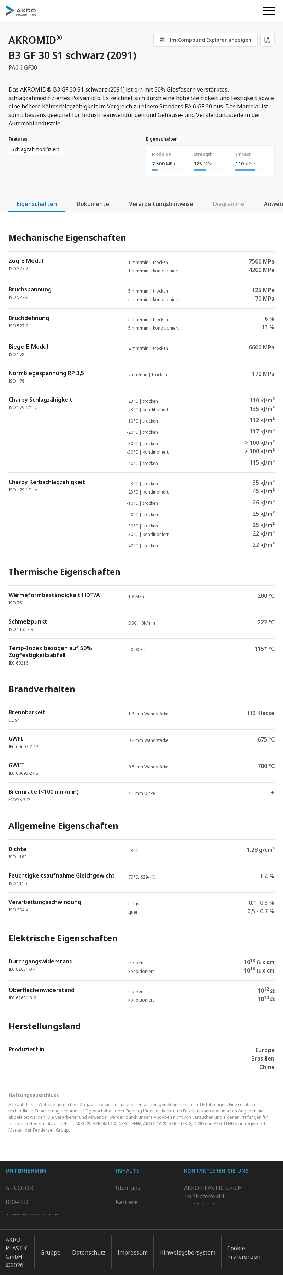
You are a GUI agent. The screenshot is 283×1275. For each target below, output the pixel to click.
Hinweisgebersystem (187, 1249)
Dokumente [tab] (93, 204)
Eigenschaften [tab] (37, 204)
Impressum (132, 1249)
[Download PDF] (267, 40)
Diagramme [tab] (228, 204)
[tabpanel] (141, 648)
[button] (268, 10)
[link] (205, 40)
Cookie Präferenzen (243, 1249)
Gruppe (50, 1249)
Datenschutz (89, 1249)
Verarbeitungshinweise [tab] (161, 204)
